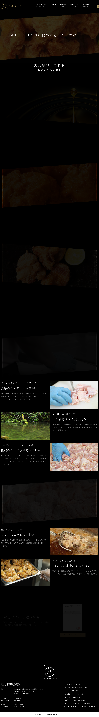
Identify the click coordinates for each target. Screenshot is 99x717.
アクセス (72, 697)
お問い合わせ (75, 700)
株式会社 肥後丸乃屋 (11, 6)
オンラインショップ (77, 703)
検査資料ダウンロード (72, 634)
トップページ (72, 684)
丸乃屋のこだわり (76, 687)
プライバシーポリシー (80, 706)
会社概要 (74, 694)
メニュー (71, 691)
